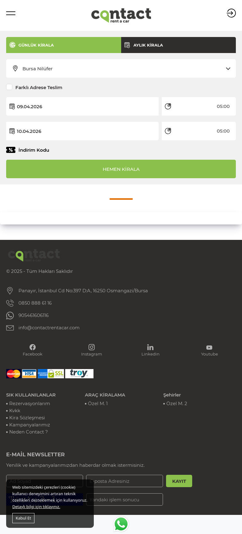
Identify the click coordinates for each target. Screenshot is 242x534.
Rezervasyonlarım (29, 403)
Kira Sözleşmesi (27, 418)
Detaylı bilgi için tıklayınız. (36, 506)
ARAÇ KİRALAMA (105, 395)
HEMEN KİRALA (121, 169)
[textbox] (125, 68)
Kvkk (14, 410)
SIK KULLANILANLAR (31, 395)
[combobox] (125, 68)
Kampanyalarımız (29, 425)
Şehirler (172, 395)
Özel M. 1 (98, 403)
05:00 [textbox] (223, 106)
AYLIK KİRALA (148, 45)
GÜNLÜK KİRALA (36, 45)
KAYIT (179, 481)
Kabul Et (23, 518)
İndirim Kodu (33, 150)
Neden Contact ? (28, 432)
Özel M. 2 (176, 403)
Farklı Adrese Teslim (38, 87)
